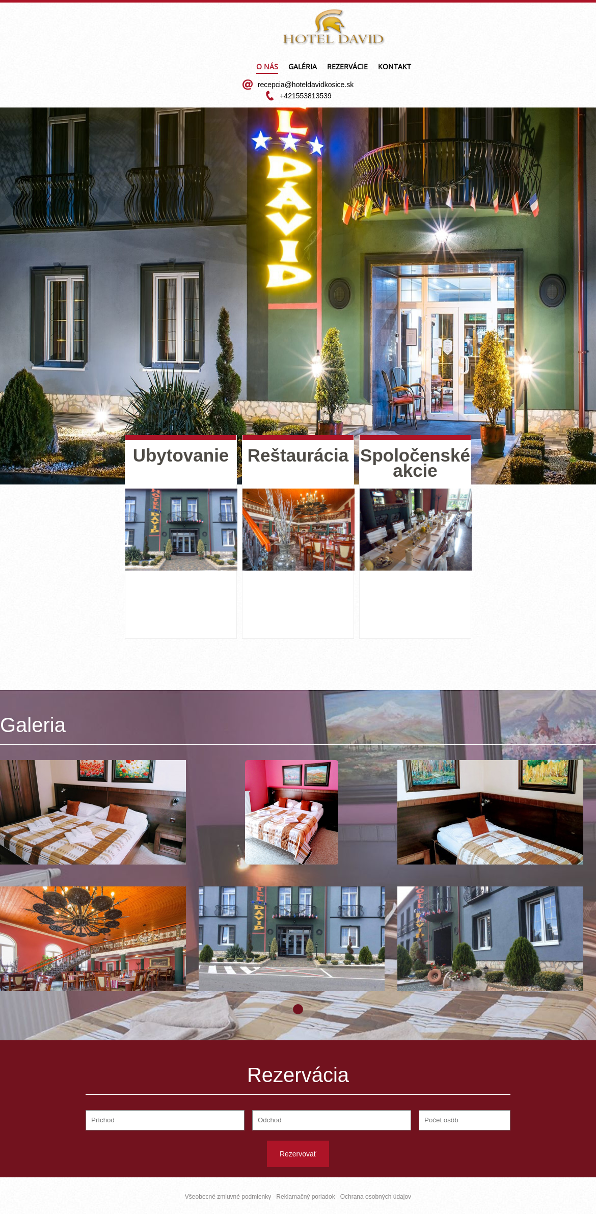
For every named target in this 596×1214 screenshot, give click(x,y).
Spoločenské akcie (415, 462)
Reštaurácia (298, 455)
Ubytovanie (181, 455)
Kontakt (394, 67)
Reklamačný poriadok (305, 1196)
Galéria (302, 67)
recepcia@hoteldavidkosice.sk (306, 84)
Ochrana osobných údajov (375, 1196)
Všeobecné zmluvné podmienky (228, 1196)
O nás (267, 67)
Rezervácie (347, 67)
